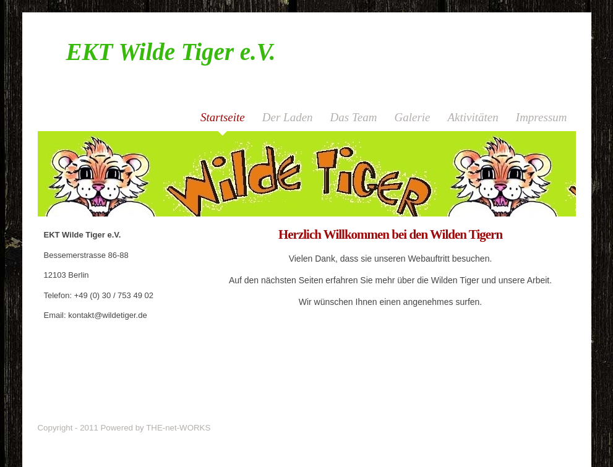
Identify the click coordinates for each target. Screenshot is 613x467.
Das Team (353, 117)
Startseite (222, 117)
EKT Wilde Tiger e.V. (171, 52)
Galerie (412, 117)
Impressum (541, 117)
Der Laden (287, 117)
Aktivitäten (473, 117)
